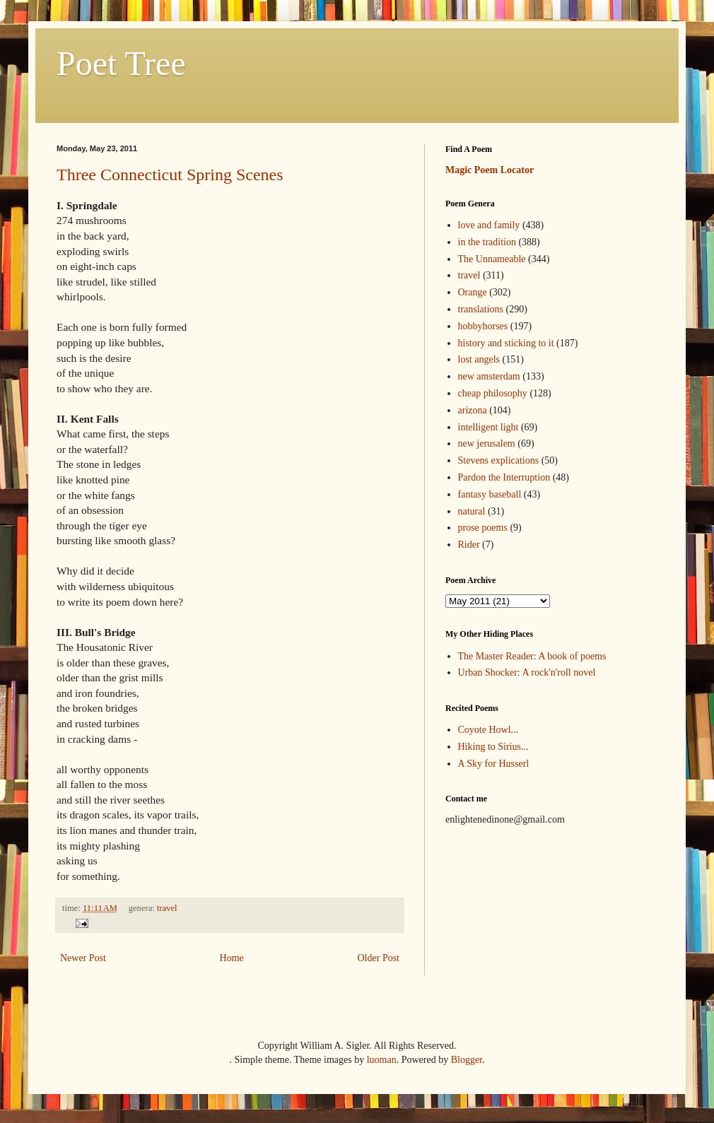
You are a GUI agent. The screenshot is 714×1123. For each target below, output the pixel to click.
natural (472, 511)
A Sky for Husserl (493, 763)
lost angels (479, 359)
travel (167, 908)
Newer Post (83, 958)
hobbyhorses (483, 326)
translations (481, 309)
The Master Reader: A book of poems (532, 656)
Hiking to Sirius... (493, 746)
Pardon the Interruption (504, 477)
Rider (469, 544)
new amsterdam (489, 376)
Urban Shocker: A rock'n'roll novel (527, 672)
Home (232, 958)
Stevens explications (498, 460)
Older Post (379, 958)
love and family (489, 225)
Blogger (466, 1059)
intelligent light (488, 427)
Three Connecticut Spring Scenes (170, 174)
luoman (382, 1059)
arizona (472, 410)
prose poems (483, 527)
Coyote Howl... (488, 729)
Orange (472, 292)
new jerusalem (486, 443)
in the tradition (487, 242)
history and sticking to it (506, 343)
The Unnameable (492, 259)
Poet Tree (121, 63)
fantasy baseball (490, 494)
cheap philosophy (492, 393)
